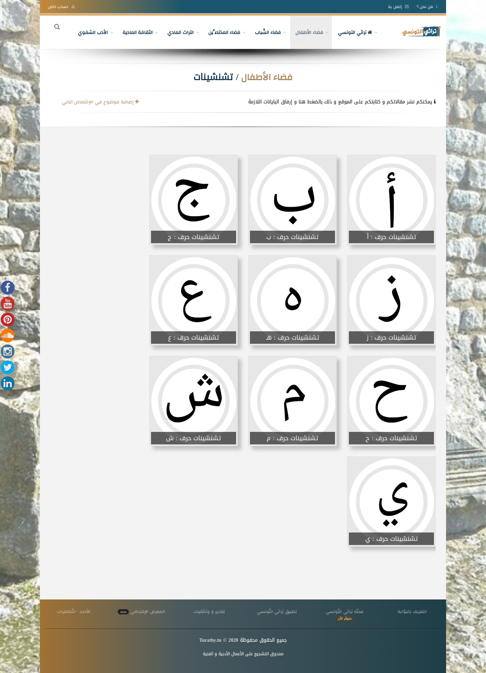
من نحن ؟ (427, 6)
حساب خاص (61, 6)
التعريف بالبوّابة (412, 611)
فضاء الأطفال (305, 32)
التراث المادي (177, 32)
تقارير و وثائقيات (209, 611)
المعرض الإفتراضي (141, 611)
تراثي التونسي (351, 32)
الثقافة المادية (133, 32)
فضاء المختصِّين (220, 32)
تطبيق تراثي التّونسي (277, 611)
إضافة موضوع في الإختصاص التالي (100, 101)
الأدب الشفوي (89, 32)
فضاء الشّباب (264, 32)
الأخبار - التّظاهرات (74, 611)
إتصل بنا (398, 6)
